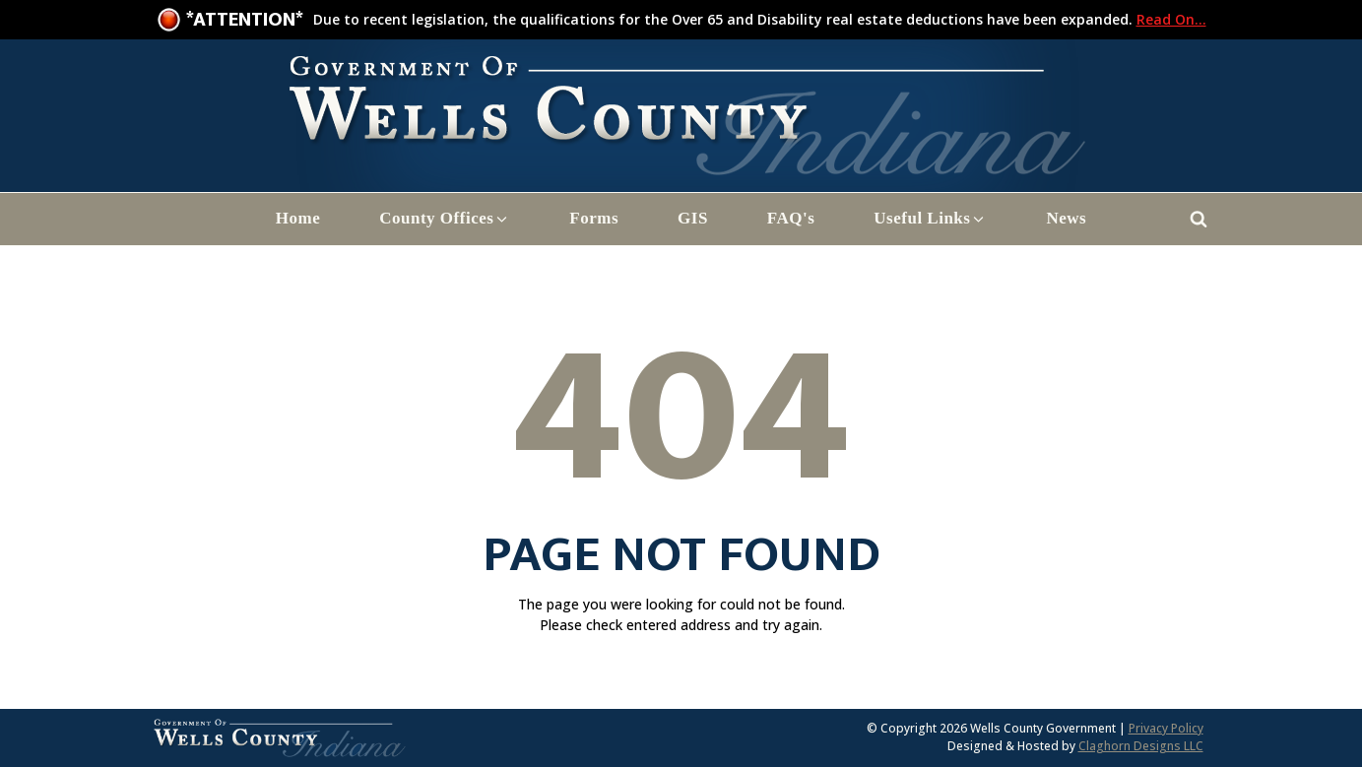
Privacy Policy (1166, 728)
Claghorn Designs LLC (1140, 745)
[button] (444, 219)
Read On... (1171, 19)
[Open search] (1198, 218)
